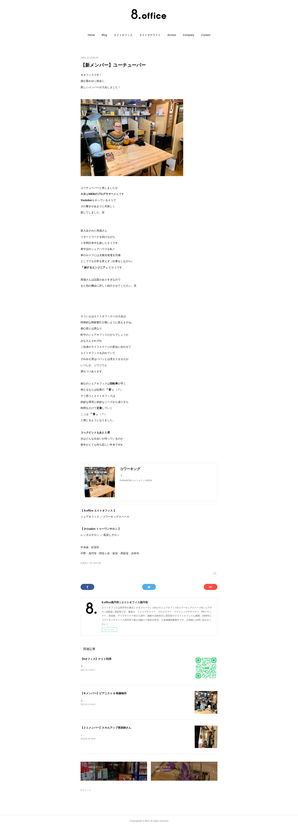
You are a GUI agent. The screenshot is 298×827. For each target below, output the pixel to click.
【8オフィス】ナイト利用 (96, 658)
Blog (104, 34)
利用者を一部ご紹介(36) (91, 563)
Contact (205, 34)
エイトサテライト (150, 34)
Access (171, 34)
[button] (91, 35)
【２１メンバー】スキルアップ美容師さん (106, 727)
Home (91, 34)
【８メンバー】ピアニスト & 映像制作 (104, 693)
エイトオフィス (123, 34)
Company (188, 34)
